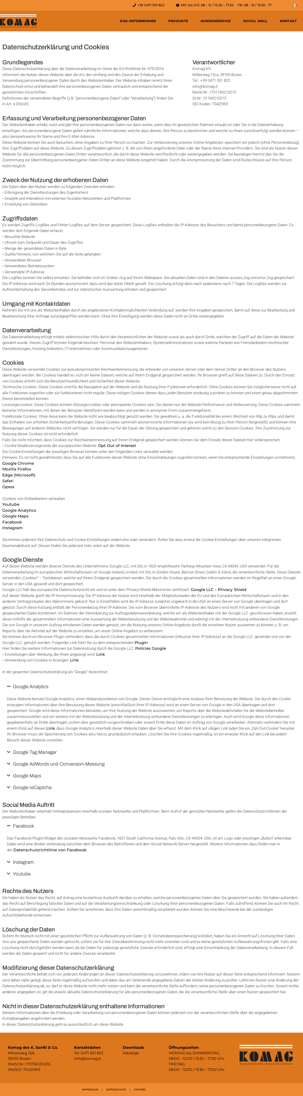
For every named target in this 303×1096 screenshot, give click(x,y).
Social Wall (255, 21)
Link (100, 654)
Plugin (141, 642)
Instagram (12, 528)
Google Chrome (18, 463)
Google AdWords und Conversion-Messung (59, 764)
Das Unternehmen (138, 21)
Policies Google (150, 648)
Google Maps (15, 516)
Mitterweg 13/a (21, 1053)
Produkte (178, 21)
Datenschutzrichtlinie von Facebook (49, 850)
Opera (8, 487)
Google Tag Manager (35, 752)
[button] (151, 687)
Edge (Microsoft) (18, 475)
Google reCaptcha (32, 787)
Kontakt (288, 21)
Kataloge (131, 1053)
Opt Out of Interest (117, 445)
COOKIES (140, 1089)
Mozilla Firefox (16, 469)
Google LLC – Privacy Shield (218, 589)
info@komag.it (87, 1058)
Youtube (10, 504)
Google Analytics (19, 510)
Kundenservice (216, 21)
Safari (8, 481)
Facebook (12, 522)
